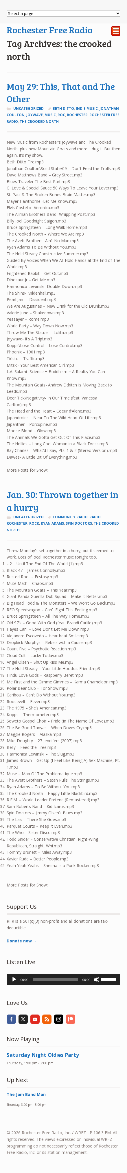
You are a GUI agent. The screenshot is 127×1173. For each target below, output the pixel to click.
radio (95, 517)
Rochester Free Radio (50, 29)
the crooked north (39, 121)
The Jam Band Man (26, 1094)
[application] (64, 979)
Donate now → (22, 941)
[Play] (14, 979)
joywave (34, 114)
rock (34, 523)
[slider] (55, 979)
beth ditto (63, 108)
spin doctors (79, 523)
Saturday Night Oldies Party (43, 1054)
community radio (70, 517)
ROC (61, 114)
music (50, 114)
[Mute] (97, 979)
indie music (87, 108)
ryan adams (52, 523)
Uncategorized (28, 108)
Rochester (77, 114)
